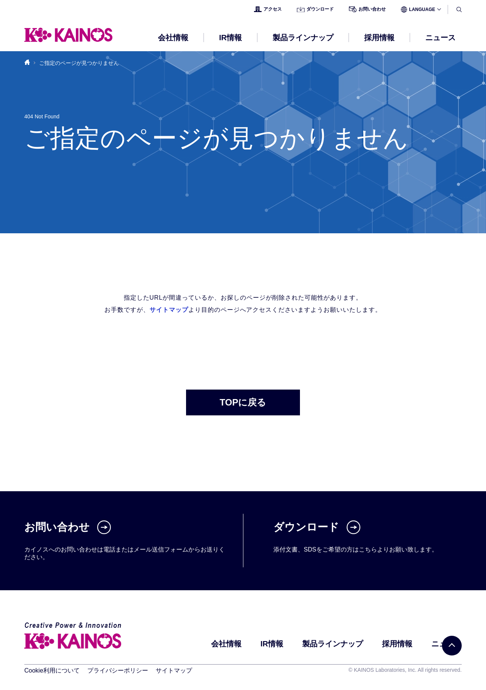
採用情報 (397, 644)
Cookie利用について (52, 670)
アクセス (268, 9)
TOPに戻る (243, 402)
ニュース (440, 37)
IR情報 (271, 644)
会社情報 (226, 644)
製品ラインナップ (332, 644)
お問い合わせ (367, 9)
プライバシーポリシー (117, 670)
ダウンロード (315, 9)
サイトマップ (169, 309)
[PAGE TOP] (452, 645)
